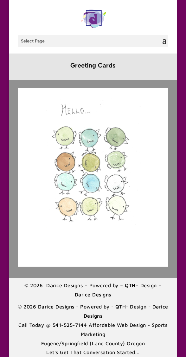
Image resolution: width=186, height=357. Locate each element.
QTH (130, 285)
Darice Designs (65, 285)
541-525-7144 (70, 325)
